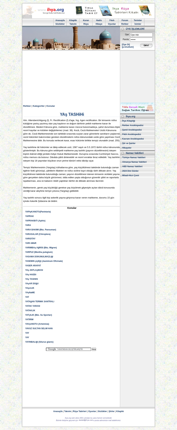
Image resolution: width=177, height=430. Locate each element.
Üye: (127, 34)
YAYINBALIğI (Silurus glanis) (39, 342)
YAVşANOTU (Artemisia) (37, 324)
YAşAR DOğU (32, 283)
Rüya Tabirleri (80, 411)
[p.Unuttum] (128, 47)
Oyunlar (112, 24)
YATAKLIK (30, 310)
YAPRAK (29, 216)
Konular (50, 106)
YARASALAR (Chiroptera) (37, 234)
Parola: (126, 39)
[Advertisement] (88, 76)
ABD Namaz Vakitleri (132, 166)
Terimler (138, 20)
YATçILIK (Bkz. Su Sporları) (38, 315)
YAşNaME (30, 292)
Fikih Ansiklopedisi (131, 134)
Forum (125, 20)
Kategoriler (39, 106)
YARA (28, 225)
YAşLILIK (29, 288)
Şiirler (112, 411)
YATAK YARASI (32, 306)
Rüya (85, 24)
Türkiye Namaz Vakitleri (133, 157)
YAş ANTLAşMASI (34, 270)
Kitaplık (120, 411)
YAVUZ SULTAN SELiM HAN (39, 328)
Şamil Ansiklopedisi (132, 130)
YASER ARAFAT (33, 265)
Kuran (86, 20)
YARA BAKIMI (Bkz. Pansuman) (40, 229)
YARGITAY (30, 238)
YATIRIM (29, 319)
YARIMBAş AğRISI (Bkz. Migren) (41, 247)
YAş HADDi (30, 274)
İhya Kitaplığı (128, 121)
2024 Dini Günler (130, 171)
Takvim (72, 24)
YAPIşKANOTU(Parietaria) (38, 212)
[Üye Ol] (126, 44)
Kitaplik (73, 20)
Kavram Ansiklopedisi (133, 139)
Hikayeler (126, 148)
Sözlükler (60, 24)
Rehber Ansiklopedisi (132, 125)
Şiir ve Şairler (129, 143)
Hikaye (99, 24)
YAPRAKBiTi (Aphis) (35, 220)
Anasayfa (60, 20)
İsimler (137, 24)
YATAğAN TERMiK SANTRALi (39, 301)
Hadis (99, 20)
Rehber (124, 24)
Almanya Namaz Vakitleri (134, 162)
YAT (27, 297)
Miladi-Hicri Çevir (130, 175)
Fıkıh (111, 20)
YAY (27, 333)
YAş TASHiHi (31, 279)
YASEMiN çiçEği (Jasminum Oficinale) (44, 261)
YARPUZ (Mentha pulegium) (39, 252)
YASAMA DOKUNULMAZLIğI (39, 256)
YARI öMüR (30, 243)
